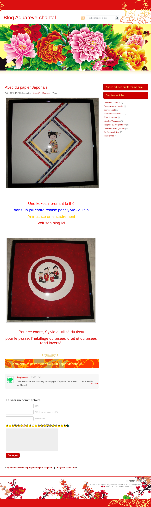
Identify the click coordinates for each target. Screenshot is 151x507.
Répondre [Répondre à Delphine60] (92, 384)
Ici (63, 223)
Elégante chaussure (66, 467)
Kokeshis (46, 93)
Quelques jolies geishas (114, 128)
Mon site (142, 481)
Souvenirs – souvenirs (113, 106)
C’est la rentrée (110, 117)
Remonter (130, 481)
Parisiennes (109, 136)
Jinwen (121, 486)
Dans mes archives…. (113, 113)
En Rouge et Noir (111, 132)
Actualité (36, 93)
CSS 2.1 (133, 486)
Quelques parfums (112, 102)
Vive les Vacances (112, 121)
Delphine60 (22, 377)
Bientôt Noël (109, 110)
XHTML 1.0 (142, 486)
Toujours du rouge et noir (115, 125)
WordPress (142, 484)
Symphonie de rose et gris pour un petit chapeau (29, 467)
